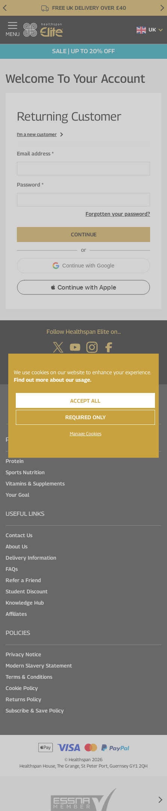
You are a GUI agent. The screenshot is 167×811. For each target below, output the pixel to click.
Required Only (85, 417)
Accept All (85, 400)
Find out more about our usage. (52, 379)
